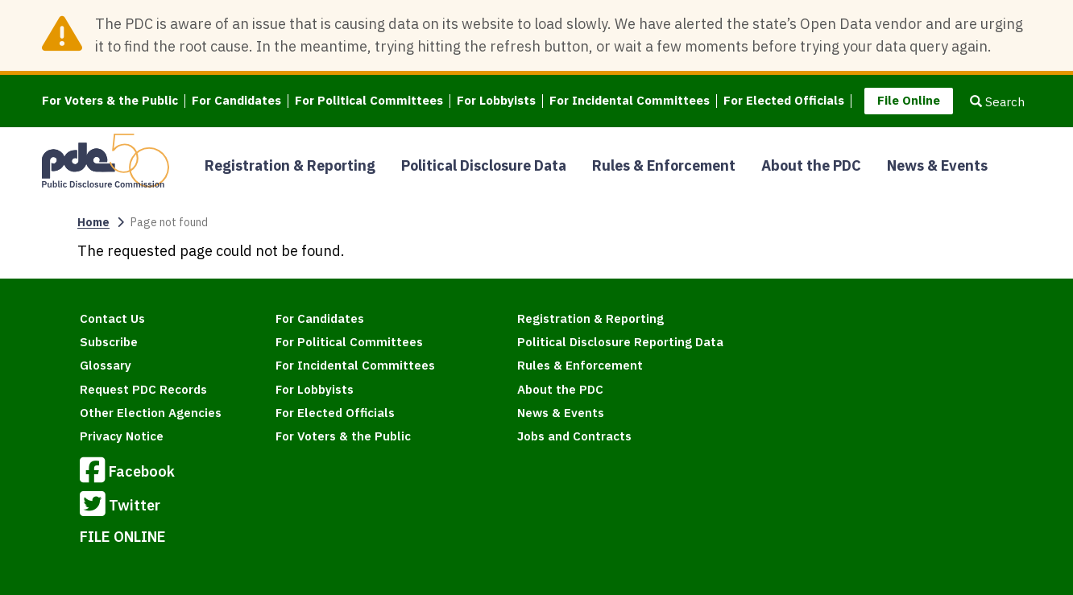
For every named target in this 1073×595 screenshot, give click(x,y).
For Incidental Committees (629, 101)
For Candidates (236, 101)
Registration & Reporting (290, 165)
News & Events (937, 165)
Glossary (105, 365)
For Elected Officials (783, 101)
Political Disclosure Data (483, 165)
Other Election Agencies (151, 412)
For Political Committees (369, 101)
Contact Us (112, 318)
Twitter (120, 506)
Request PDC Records (143, 389)
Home (93, 222)
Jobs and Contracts (574, 436)
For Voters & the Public (110, 101)
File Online (908, 100)
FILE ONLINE (123, 536)
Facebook (127, 473)
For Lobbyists (496, 101)
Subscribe (109, 341)
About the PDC (811, 165)
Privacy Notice (122, 436)
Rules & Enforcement (663, 165)
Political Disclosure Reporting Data (620, 341)
